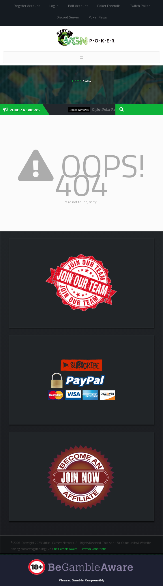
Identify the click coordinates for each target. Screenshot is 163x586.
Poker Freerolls (108, 5)
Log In (54, 5)
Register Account (27, 5)
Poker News (98, 17)
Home (77, 81)
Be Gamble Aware (65, 549)
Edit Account (78, 5)
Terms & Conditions (94, 549)
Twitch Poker (140, 5)
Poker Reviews (81, 109)
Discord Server (68, 17)
